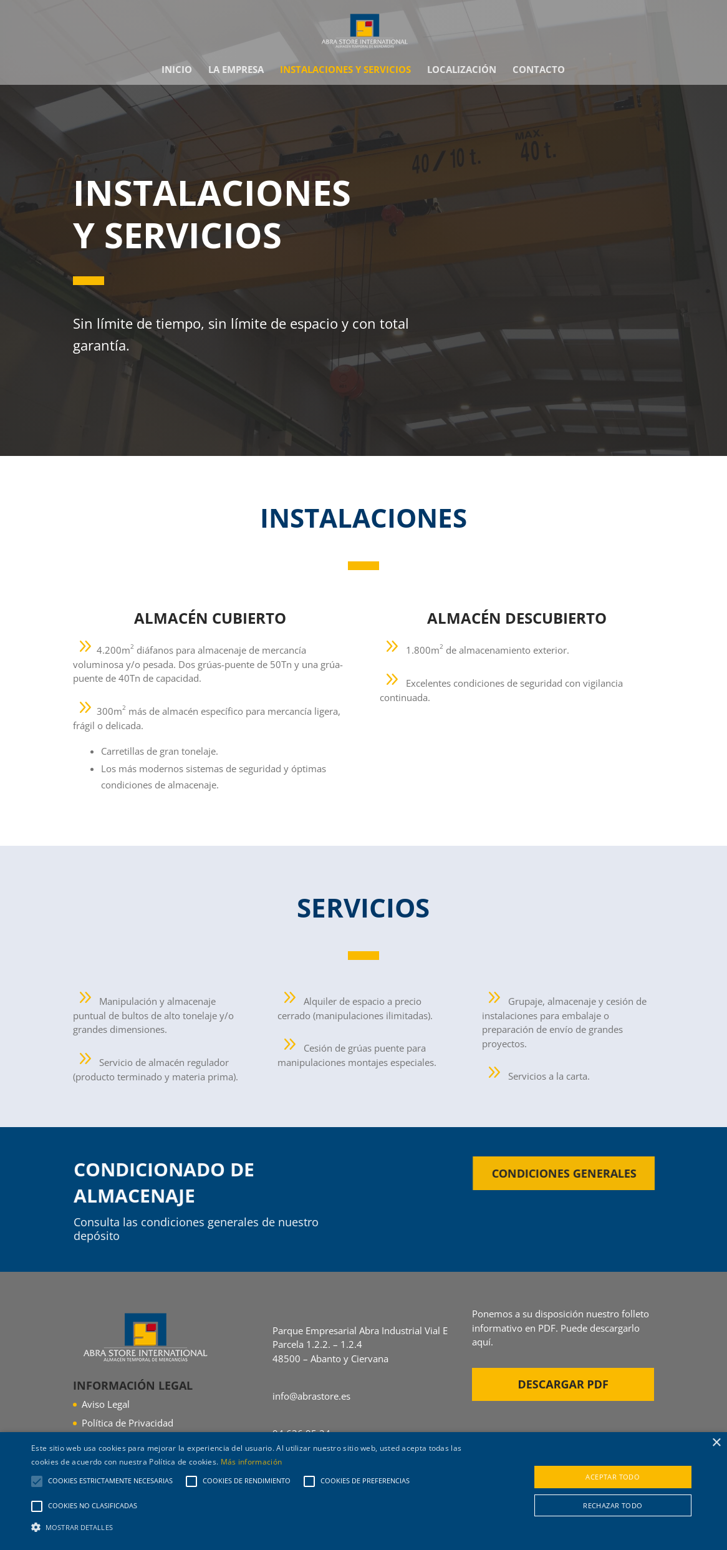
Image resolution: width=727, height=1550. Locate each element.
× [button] (716, 1443)
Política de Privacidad (127, 1423)
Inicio (176, 70)
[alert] (363, 1491)
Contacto (539, 70)
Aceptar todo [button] (612, 1476)
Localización (461, 70)
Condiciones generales (584, 1173)
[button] (247, 1528)
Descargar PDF (563, 1384)
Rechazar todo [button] (612, 1505)
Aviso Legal (106, 1404)
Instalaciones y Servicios (345, 70)
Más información (251, 1461)
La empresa (236, 70)
